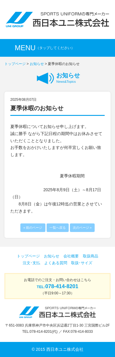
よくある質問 (55, 263)
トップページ (15, 64)
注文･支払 (31, 263)
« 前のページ (32, 227)
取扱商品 (90, 256)
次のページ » (82, 227)
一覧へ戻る (58, 227)
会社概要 (71, 256)
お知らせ (37, 64)
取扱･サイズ (81, 263)
